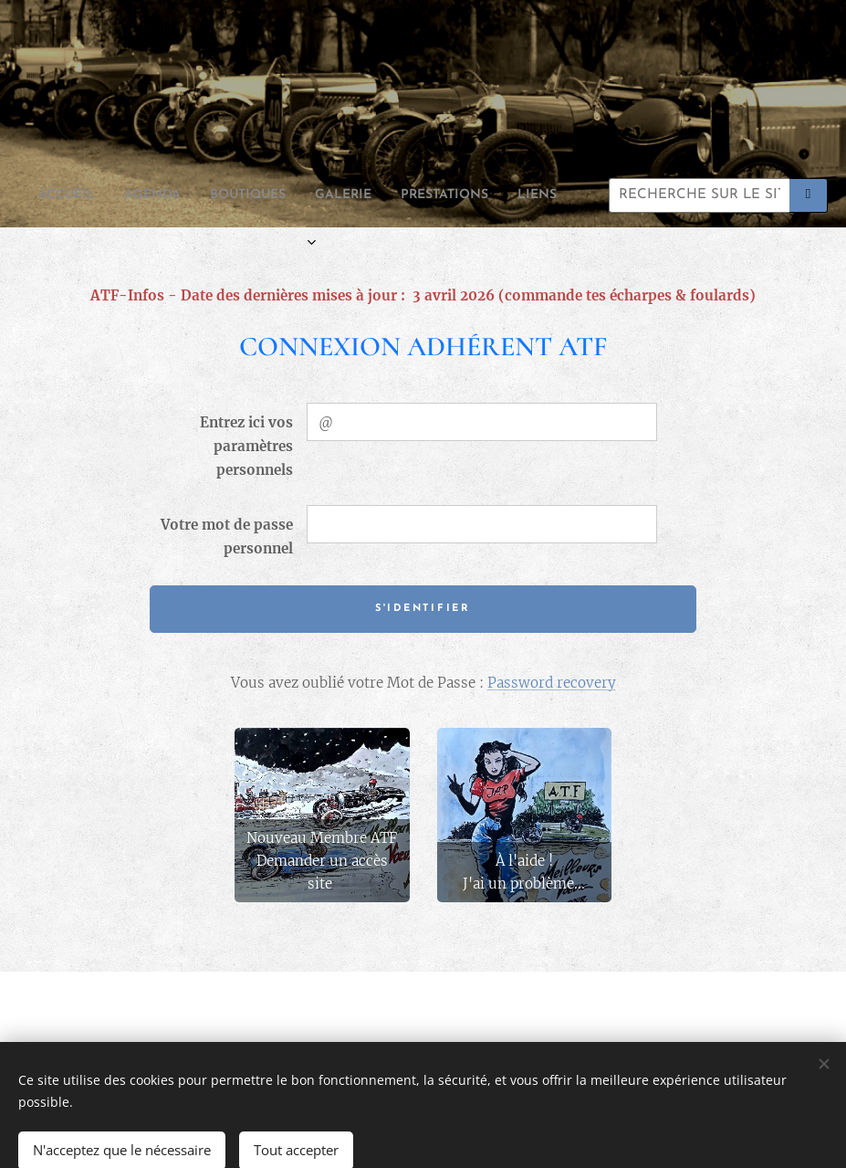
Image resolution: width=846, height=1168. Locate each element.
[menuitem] (166, 195)
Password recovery (551, 682)
